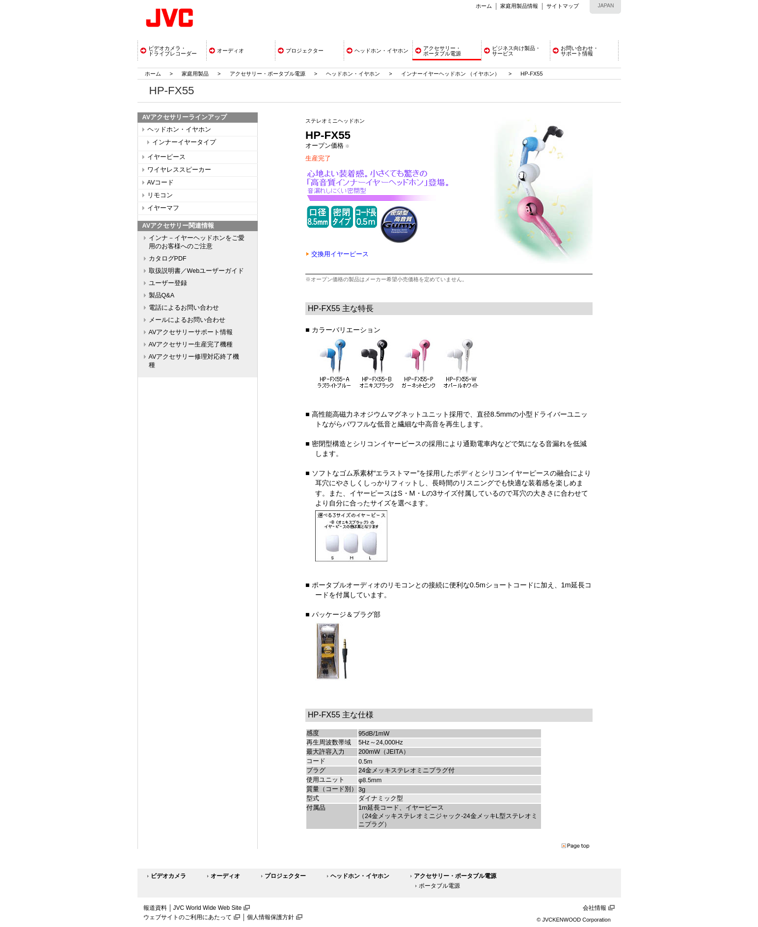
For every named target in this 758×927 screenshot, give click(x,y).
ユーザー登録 (168, 283)
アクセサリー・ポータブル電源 (267, 74)
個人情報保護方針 (270, 917)
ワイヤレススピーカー (179, 169)
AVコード (160, 182)
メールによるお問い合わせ (187, 320)
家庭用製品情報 (519, 6)
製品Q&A (162, 295)
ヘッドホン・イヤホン (353, 74)
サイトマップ (562, 6)
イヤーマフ (163, 208)
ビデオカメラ (168, 876)
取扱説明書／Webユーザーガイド (196, 270)
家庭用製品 (195, 74)
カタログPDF (168, 258)
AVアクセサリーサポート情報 (191, 332)
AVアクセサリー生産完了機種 (191, 344)
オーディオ (225, 876)
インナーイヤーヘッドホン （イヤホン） (451, 74)
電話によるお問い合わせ (184, 307)
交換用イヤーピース (340, 254)
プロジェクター (285, 876)
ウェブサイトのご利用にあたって (187, 917)
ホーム (484, 6)
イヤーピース (166, 157)
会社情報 (594, 907)
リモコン (160, 195)
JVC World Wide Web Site (207, 907)
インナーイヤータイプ (184, 142)
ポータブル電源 (439, 885)
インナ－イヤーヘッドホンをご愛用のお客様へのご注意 (196, 242)
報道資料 (155, 907)
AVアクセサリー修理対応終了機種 (194, 361)
